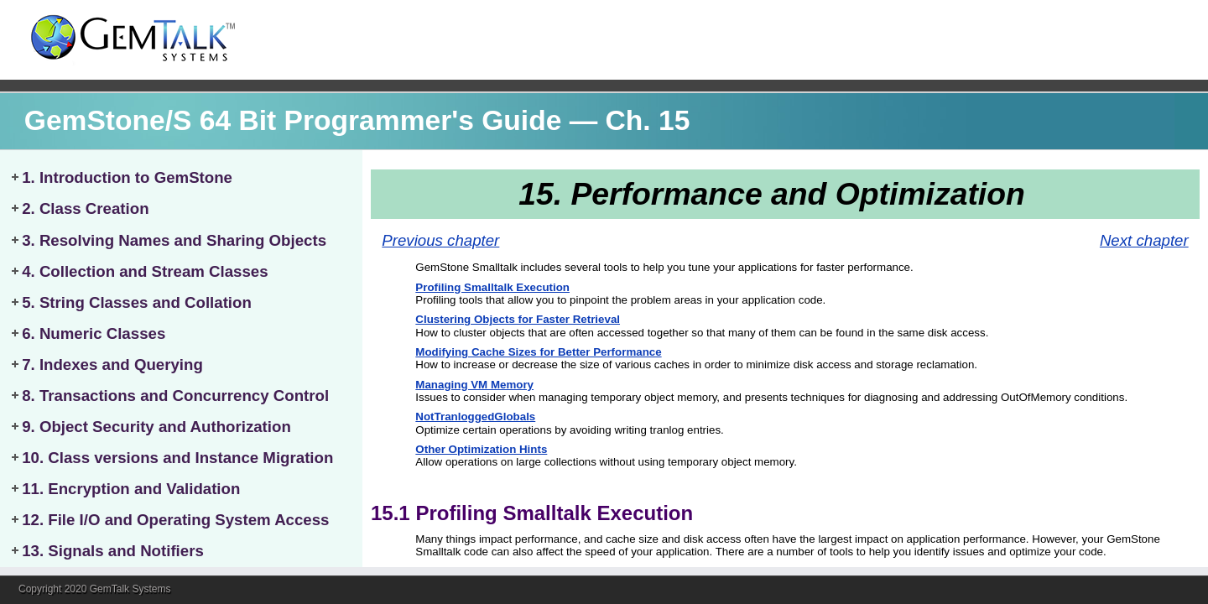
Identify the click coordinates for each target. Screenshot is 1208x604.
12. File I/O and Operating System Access (175, 519)
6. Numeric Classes (93, 333)
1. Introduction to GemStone (127, 177)
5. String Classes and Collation (137, 302)
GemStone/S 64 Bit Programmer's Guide (293, 120)
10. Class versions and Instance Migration (177, 457)
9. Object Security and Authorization (156, 426)
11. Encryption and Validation (131, 488)
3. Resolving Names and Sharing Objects (174, 240)
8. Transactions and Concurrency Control (175, 395)
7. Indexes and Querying (112, 364)
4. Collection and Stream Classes (145, 271)
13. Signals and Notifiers (113, 551)
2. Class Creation (85, 208)
